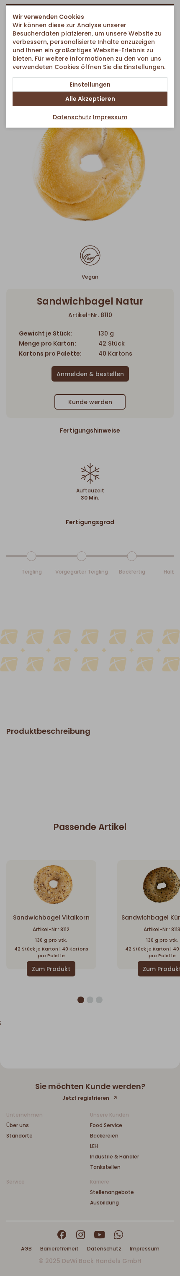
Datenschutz (72, 117)
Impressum (110, 117)
